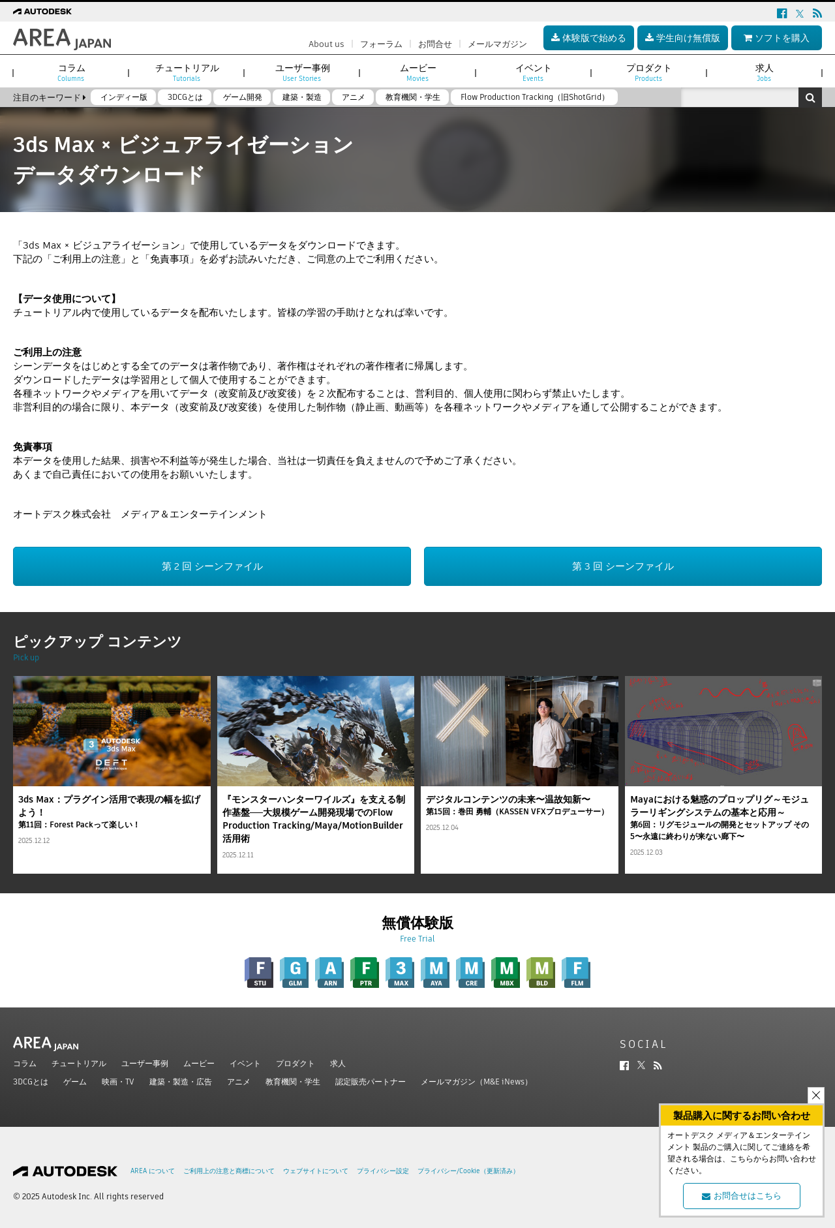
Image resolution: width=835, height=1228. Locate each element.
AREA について (152, 1171)
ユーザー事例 (144, 1063)
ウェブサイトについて (315, 1171)
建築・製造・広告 (180, 1081)
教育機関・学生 (293, 1081)
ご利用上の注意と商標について (229, 1171)
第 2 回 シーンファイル (212, 566)
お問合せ (435, 44)
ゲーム (75, 1081)
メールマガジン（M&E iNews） (476, 1081)
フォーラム (381, 44)
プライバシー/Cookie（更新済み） (468, 1171)
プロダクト (295, 1063)
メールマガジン (497, 44)
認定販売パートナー (370, 1081)
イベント (245, 1063)
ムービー (199, 1063)
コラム (25, 1063)
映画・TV (118, 1081)
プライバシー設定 (383, 1171)
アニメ (238, 1081)
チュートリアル (79, 1063)
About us (326, 44)
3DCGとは (30, 1081)
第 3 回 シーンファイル (623, 566)
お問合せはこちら (742, 1196)
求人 (338, 1063)
